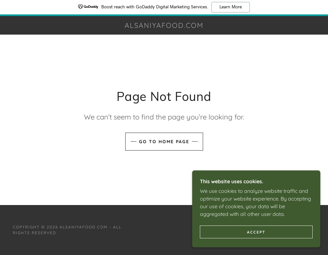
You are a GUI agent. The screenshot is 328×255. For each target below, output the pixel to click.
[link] (164, 26)
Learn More (230, 7)
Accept (256, 232)
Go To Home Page (164, 141)
